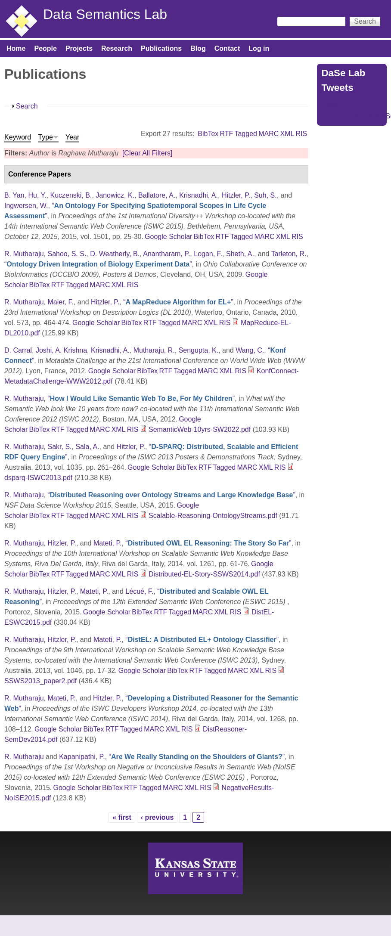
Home (15, 48)
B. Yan (14, 195)
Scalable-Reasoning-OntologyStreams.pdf (213, 515)
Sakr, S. (59, 446)
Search (27, 106)
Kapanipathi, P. (82, 756)
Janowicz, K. (115, 195)
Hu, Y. (37, 195)
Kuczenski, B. (71, 195)
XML (287, 133)
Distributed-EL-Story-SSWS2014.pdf (204, 574)
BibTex (208, 133)
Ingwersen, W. (26, 205)
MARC (268, 133)
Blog (198, 48)
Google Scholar (168, 236)
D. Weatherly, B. (115, 253)
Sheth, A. (240, 253)
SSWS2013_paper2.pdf (40, 681)
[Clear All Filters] (147, 153)
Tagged (245, 133)
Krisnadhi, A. (198, 195)
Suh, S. (265, 195)
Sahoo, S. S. (66, 253)
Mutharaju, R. (154, 350)
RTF (226, 133)
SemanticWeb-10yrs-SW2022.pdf (200, 429)
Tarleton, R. (289, 253)
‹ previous (157, 817)
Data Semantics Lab (105, 14)
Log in (258, 48)
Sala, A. (87, 446)
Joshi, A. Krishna (61, 350)
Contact (227, 48)
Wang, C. (250, 350)
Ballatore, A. (156, 195)
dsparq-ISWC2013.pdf (38, 477)
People (45, 48)
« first (121, 817)
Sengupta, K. (199, 350)
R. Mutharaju (24, 253)
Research (116, 48)
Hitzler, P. (236, 195)
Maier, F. (60, 302)
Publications (161, 48)
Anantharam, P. (166, 253)
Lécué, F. (139, 591)
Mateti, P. (107, 543)
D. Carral (18, 350)
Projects (79, 48)
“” (98, 264)
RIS (301, 133)
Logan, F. (208, 253)
